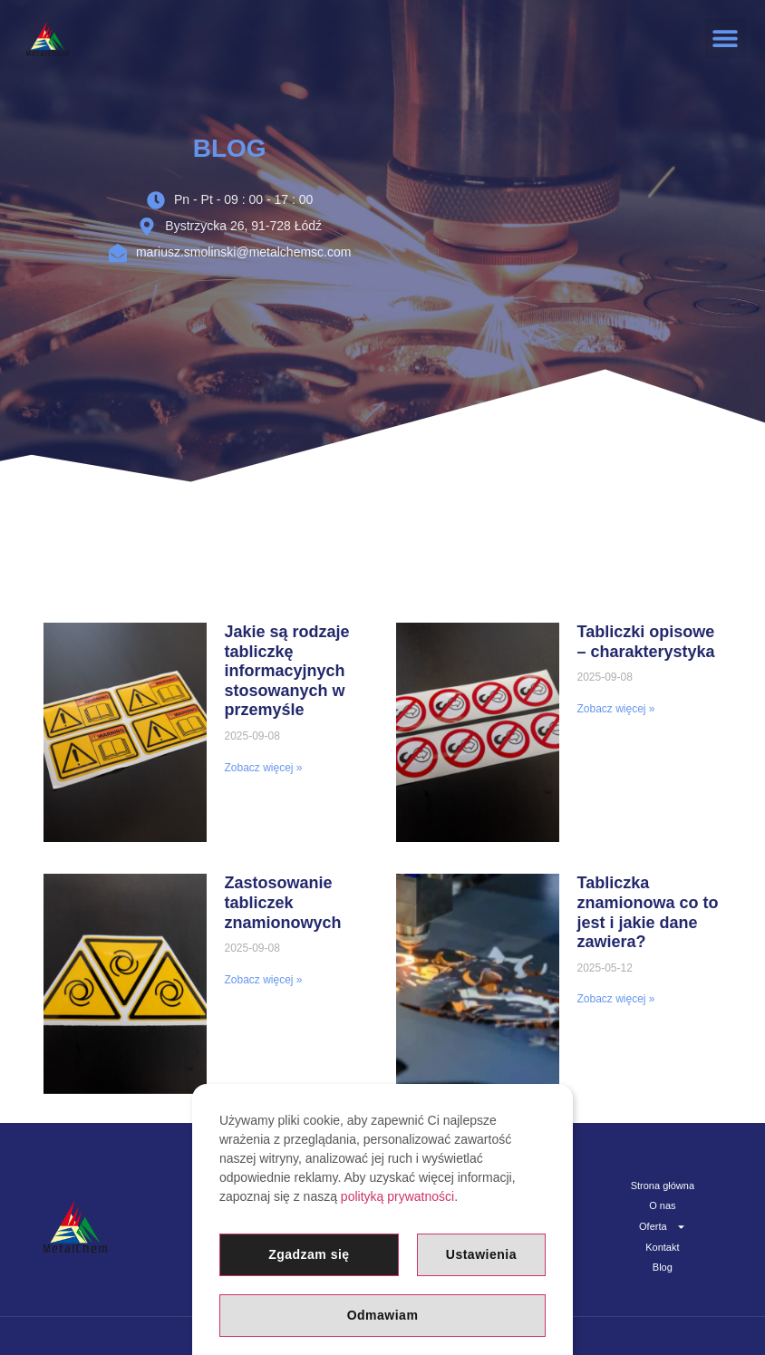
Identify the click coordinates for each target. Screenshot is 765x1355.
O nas (662, 1205)
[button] (725, 38)
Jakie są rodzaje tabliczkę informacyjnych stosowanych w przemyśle (287, 671)
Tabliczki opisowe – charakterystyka (646, 642)
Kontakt (662, 1246)
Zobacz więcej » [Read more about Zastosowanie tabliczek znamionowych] (264, 979)
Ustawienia (481, 1254)
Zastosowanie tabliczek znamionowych (283, 902)
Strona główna (662, 1185)
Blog (663, 1266)
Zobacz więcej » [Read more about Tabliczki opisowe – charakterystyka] (616, 708)
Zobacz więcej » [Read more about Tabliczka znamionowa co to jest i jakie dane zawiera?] (616, 998)
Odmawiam (383, 1315)
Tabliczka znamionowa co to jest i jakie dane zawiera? (648, 912)
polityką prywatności (397, 1196)
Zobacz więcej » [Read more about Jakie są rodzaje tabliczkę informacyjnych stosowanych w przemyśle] (264, 767)
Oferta (662, 1225)
